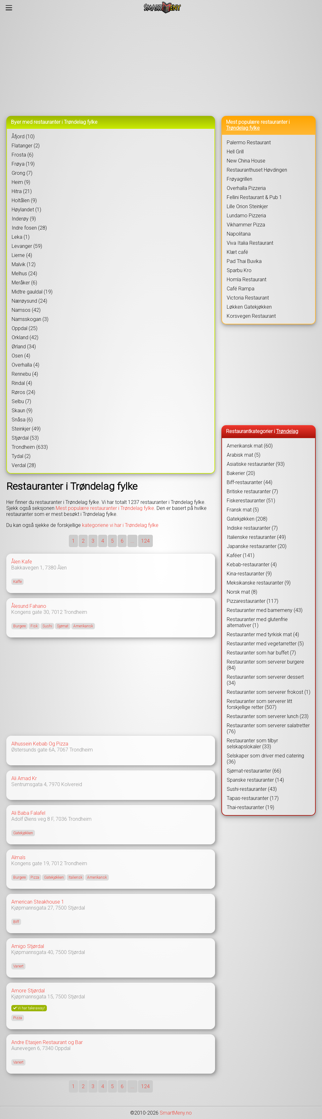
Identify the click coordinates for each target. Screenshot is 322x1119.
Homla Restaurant (246, 280)
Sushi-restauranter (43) (252, 789)
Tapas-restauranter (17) (253, 798)
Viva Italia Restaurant (250, 243)
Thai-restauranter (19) (250, 807)
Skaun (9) (22, 411)
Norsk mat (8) (242, 592)
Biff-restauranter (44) (249, 482)
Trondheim (75, 612)
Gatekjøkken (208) (247, 519)
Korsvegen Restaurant (251, 316)
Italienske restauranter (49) (256, 537)
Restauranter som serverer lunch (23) (267, 716)
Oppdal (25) (24, 328)
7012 (57, 612)
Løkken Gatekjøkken (249, 307)
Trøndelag (287, 431)
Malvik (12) (24, 264)
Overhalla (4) (25, 365)
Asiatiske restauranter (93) (256, 464)
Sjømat (63, 626)
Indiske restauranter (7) (252, 528)
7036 (61, 819)
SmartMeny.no (176, 1113)
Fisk (34, 626)
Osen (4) (21, 356)
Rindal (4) (22, 383)
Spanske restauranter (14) (255, 780)
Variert (18, 966)
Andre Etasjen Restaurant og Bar (47, 1042)
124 (145, 541)
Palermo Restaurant (249, 143)
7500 (61, 908)
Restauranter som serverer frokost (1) (268, 692)
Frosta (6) (22, 155)
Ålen (62, 568)
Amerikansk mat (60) (250, 446)
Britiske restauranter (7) (252, 491)
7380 (50, 568)
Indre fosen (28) (29, 228)
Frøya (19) (23, 164)
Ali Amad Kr (24, 778)
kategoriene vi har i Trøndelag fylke (120, 525)
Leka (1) (21, 237)
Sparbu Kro (239, 270)
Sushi (47, 626)
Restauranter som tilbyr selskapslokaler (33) (252, 744)
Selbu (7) (21, 401)
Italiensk (75, 877)
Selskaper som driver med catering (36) (265, 759)
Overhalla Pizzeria (246, 188)
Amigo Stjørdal (27, 946)
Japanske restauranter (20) (256, 546)
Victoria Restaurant (248, 298)
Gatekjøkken (23, 833)
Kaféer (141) (240, 555)
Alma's (18, 857)
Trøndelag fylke (243, 128)
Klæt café (237, 252)
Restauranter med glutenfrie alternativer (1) (257, 622)
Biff (16, 922)
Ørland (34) (24, 347)
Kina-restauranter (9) (249, 574)
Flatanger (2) (26, 146)
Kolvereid (71, 784)
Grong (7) (22, 173)
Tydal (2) (21, 456)
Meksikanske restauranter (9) (259, 583)
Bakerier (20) (241, 473)
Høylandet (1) (26, 210)
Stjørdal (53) (25, 438)
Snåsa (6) (22, 420)
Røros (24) (23, 392)
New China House (246, 161)
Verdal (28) (24, 465)
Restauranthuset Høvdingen (257, 170)
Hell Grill (235, 152)
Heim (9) (21, 182)
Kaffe (17, 581)
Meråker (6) (24, 283)
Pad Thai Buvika (244, 261)
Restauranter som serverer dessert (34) (265, 680)
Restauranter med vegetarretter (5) (265, 644)
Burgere (19, 626)
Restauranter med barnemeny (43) (265, 610)
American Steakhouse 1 (37, 902)
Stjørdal (76, 908)
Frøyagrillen (239, 179)
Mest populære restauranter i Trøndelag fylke (105, 508)
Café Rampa (240, 289)
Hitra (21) (22, 191)
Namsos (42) (26, 310)
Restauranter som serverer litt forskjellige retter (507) (259, 704)
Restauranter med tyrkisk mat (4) (263, 634)
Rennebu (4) (25, 374)
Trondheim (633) (30, 447)
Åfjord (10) (23, 137)
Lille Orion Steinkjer (247, 206)
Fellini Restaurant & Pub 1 (254, 197)
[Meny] (9, 7)
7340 (47, 1048)
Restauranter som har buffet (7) (261, 653)
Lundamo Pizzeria (246, 216)
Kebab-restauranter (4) (252, 565)
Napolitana (239, 234)
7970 (54, 784)
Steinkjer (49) (26, 429)
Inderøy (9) (24, 219)
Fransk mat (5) (243, 510)
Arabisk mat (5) (243, 455)
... (132, 541)
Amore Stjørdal (28, 991)
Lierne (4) (22, 255)
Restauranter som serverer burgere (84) (265, 665)
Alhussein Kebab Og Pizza (39, 744)
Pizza (35, 877)
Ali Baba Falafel (28, 813)
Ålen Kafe (21, 562)
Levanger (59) (27, 246)
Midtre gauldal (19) (32, 292)
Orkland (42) (25, 337)
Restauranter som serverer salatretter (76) (268, 728)
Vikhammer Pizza (246, 225)
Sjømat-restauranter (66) (254, 771)
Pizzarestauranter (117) (252, 601)
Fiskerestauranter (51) (251, 501)
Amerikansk (83, 626)
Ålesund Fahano (28, 606)
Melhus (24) (24, 274)
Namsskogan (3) (30, 319)
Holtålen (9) (24, 200)
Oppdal (62, 1048)
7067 (62, 750)
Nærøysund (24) (29, 301)
